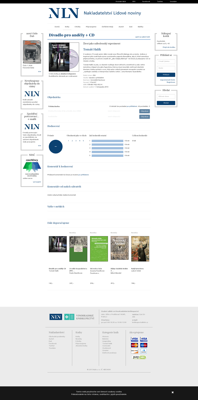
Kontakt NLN (121, 2)
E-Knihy (77, 27)
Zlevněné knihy (81, 346)
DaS (130, 27)
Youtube (173, 2)
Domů (57, 27)
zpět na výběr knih (142, 37)
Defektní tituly (107, 27)
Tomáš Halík (92, 49)
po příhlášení (132, 106)
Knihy (67, 27)
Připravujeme (91, 27)
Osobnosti (106, 348)
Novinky (79, 339)
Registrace (171, 82)
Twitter (160, 2)
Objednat (144, 111)
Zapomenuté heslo (167, 80)
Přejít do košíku (169, 47)
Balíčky (140, 27)
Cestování (106, 346)
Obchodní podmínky (57, 337)
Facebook (146, 2)
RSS (134, 2)
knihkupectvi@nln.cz (140, 322)
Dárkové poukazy (109, 353)
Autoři (121, 27)
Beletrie (105, 339)
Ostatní (105, 350)
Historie (105, 337)
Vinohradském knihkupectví (127, 311)
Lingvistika (106, 341)
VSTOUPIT (37, 182)
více (39, 71)
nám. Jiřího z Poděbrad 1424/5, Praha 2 (113, 315)
